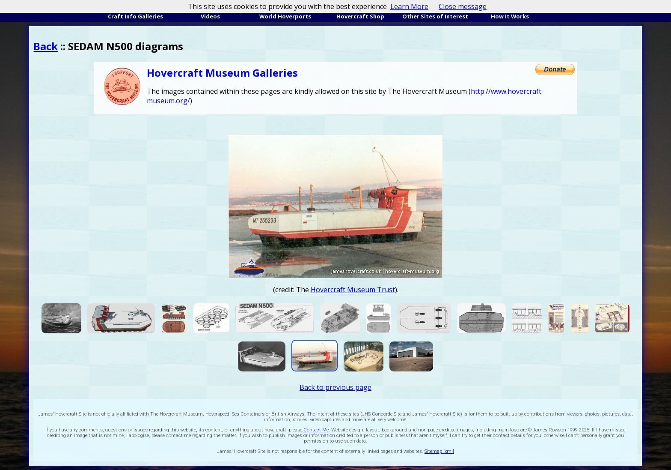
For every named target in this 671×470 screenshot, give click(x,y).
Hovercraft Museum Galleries (222, 73)
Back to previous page (335, 387)
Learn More (409, 6)
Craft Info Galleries (135, 16)
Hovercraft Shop (360, 16)
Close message (463, 6)
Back (45, 46)
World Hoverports (285, 16)
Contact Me (316, 430)
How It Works (510, 16)
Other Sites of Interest (435, 16)
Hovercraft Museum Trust (353, 289)
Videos (210, 16)
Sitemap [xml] (439, 451)
